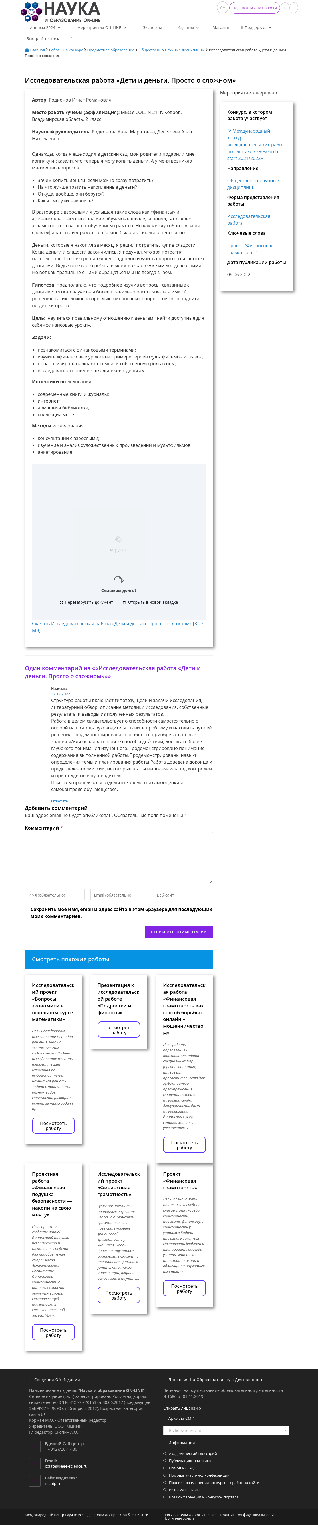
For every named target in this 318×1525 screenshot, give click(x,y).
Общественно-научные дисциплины (172, 49)
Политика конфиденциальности (247, 1514)
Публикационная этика (190, 1460)
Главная (35, 49)
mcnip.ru (53, 1483)
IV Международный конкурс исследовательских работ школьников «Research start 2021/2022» (255, 144)
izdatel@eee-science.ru (66, 1466)
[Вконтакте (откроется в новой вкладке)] (285, 7)
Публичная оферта (179, 1518)
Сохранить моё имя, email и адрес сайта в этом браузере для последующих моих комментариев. (121, 912)
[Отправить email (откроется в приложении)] (293, 7)
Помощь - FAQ (182, 1468)
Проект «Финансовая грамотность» (180, 1181)
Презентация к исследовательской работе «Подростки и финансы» (119, 998)
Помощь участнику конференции (199, 1475)
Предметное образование (110, 49)
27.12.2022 (60, 693)
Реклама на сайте (185, 1489)
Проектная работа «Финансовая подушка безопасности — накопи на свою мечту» (52, 1194)
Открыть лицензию (182, 1408)
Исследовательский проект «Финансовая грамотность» (119, 1184)
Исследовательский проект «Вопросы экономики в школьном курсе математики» (53, 1002)
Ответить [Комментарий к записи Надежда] (59, 801)
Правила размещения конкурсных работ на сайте (214, 1482)
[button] (254, 8)
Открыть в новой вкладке (150, 602)
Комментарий (44, 828)
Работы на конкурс (66, 49)
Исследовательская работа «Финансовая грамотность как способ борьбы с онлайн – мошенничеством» (184, 1009)
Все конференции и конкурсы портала (203, 1497)
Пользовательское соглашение (189, 1514)
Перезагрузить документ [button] (86, 602)
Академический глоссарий (193, 1453)
